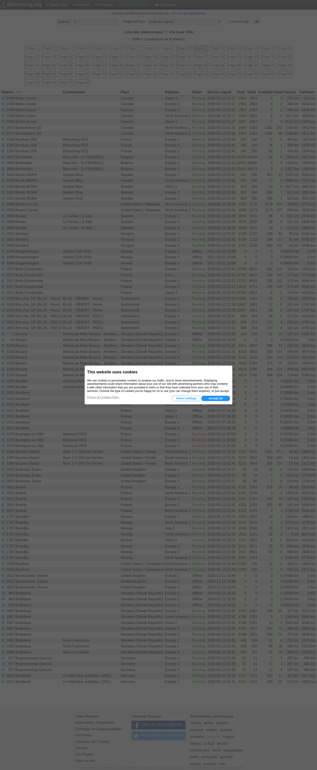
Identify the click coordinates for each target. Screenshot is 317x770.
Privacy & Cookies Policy (103, 397)
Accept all (215, 398)
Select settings (186, 398)
